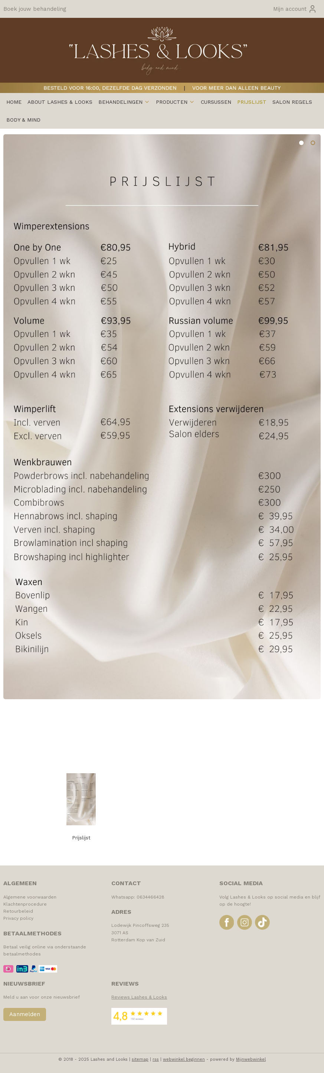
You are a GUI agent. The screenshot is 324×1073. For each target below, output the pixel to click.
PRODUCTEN (175, 102)
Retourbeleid (18, 911)
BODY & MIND (23, 120)
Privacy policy (18, 918)
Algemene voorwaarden (29, 897)
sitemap (140, 1059)
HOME (14, 102)
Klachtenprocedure (25, 904)
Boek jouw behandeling (34, 9)
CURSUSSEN (216, 102)
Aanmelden (24, 1014)
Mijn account (295, 8)
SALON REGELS (292, 102)
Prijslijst (81, 838)
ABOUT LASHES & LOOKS (59, 102)
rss (156, 1059)
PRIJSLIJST (251, 102)
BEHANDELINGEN (124, 102)
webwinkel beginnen (184, 1059)
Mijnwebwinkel (251, 1059)
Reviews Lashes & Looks (139, 997)
